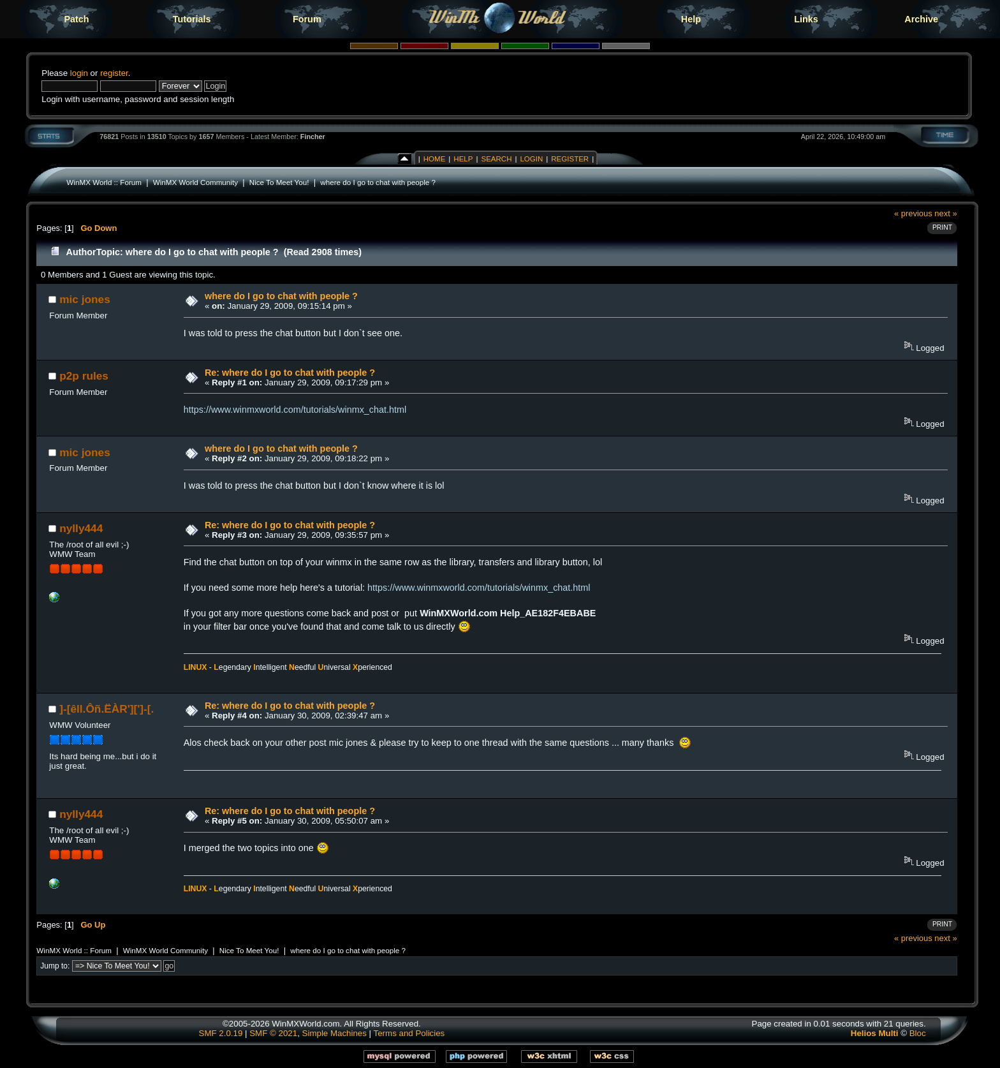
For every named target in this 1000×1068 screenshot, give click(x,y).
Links (806, 19)
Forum (307, 19)
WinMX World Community (195, 182)
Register (570, 159)
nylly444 (81, 528)
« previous (913, 213)
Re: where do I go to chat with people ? (290, 372)
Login (531, 159)
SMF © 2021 (273, 1033)
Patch (76, 19)
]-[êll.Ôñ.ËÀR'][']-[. (106, 708)
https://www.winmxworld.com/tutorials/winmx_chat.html (295, 409)
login (79, 73)
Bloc (917, 1033)
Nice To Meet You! (279, 182)
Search (496, 159)
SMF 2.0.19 (221, 1033)
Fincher (312, 136)
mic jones (84, 299)
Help (691, 19)
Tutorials (192, 19)
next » (945, 213)
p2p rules (83, 375)
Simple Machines (334, 1033)
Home (434, 159)
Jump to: (55, 965)
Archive (921, 19)
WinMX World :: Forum (104, 182)
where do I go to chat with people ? (378, 182)
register (114, 73)
